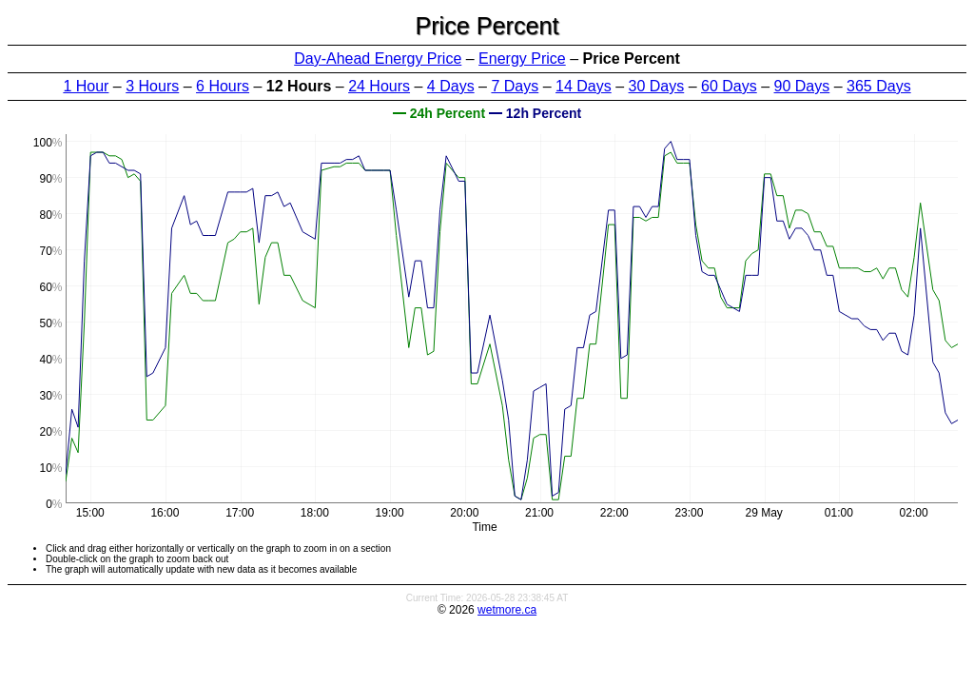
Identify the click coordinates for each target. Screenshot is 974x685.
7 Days (514, 86)
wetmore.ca (506, 609)
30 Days (657, 86)
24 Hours (379, 86)
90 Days (802, 86)
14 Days (583, 86)
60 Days (729, 86)
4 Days (451, 86)
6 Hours (222, 86)
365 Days (879, 86)
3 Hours (152, 86)
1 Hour (85, 86)
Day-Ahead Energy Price (377, 58)
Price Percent (486, 25)
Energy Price (522, 58)
